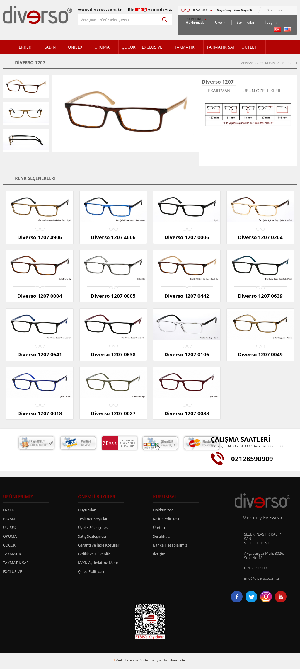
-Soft (119, 661)
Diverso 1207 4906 (39, 237)
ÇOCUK (129, 47)
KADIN (49, 47)
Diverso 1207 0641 (39, 355)
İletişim (271, 22)
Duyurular (87, 511)
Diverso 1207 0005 (113, 296)
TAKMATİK (184, 47)
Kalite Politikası (166, 520)
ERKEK (25, 47)
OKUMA (102, 47)
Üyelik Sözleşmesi (93, 529)
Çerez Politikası (91, 573)
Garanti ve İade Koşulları (99, 546)
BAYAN (9, 520)
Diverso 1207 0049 (260, 355)
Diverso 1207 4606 (113, 237)
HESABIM (199, 10)
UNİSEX (75, 47)
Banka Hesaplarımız (170, 546)
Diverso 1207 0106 (186, 355)
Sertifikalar (246, 22)
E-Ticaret (132, 661)
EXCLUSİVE (152, 47)
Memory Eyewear (262, 518)
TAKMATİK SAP (221, 47)
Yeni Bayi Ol (242, 10)
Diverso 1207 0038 (186, 414)
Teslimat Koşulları (93, 520)
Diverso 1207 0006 (186, 237)
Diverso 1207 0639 (260, 296)
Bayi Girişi (224, 10)
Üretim (220, 22)
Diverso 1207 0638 (113, 355)
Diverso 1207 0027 (113, 414)
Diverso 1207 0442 (186, 296)
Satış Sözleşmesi (92, 537)
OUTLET (249, 47)
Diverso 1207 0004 (39, 296)
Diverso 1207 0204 (260, 237)
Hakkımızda (163, 511)
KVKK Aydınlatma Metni (98, 564)
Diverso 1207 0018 (39, 414)
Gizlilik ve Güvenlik (94, 555)
